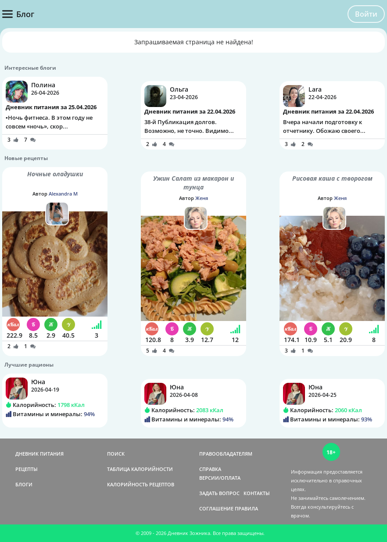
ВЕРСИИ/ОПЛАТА (219, 477)
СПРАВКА (210, 469)
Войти (366, 14)
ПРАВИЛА (246, 508)
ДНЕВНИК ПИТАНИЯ (39, 453)
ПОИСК (116, 453)
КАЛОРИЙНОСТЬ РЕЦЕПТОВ (140, 484)
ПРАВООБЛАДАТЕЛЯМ (225, 453)
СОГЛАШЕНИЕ (216, 508)
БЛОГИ (23, 484)
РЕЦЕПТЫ (26, 469)
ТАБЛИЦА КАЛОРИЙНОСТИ (140, 469)
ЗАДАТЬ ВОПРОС (219, 493)
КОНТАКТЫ (257, 493)
